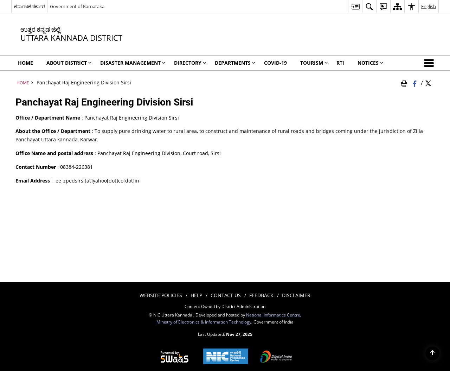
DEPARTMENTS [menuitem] (235, 62)
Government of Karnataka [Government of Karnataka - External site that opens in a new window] (77, 6)
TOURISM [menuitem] (314, 62)
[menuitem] (355, 6)
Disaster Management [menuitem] (133, 62)
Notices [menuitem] (371, 62)
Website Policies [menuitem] (161, 295)
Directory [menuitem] (190, 62)
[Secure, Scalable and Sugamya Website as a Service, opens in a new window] (175, 357)
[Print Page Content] (405, 82)
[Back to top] (432, 353)
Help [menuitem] (196, 295)
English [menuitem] (428, 6)
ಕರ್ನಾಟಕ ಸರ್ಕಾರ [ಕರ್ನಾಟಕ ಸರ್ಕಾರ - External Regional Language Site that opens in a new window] (29, 6)
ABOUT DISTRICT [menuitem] (69, 62)
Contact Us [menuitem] (226, 295)
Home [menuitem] (25, 62)
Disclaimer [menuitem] (296, 295)
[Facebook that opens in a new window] (415, 82)
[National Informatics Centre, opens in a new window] (225, 357)
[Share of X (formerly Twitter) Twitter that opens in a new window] (428, 82)
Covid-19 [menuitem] (275, 62)
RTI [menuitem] (340, 62)
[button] (430, 63)
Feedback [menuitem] (261, 295)
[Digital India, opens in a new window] (276, 357)
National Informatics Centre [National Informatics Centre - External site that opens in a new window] (273, 315)
